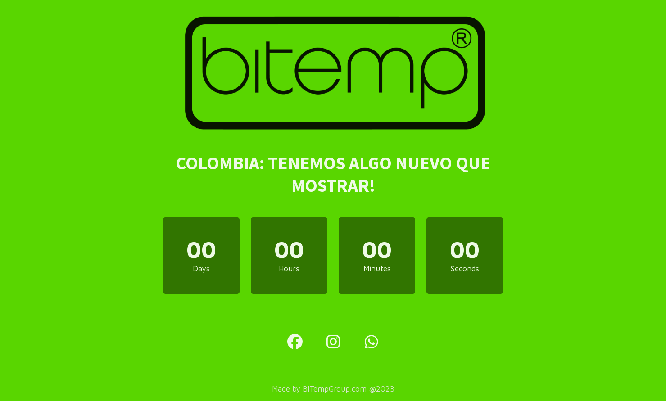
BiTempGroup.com (335, 388)
